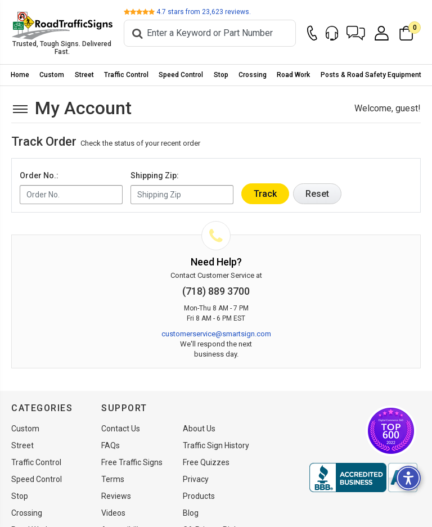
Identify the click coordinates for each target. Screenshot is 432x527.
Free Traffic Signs (132, 462)
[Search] (210, 33)
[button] (355, 33)
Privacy (196, 479)
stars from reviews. (203, 12)
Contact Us (120, 428)
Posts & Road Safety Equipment (371, 75)
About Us (199, 428)
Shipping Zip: (154, 175)
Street (84, 75)
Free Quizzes (206, 462)
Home (20, 75)
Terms (112, 479)
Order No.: (39, 175)
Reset (317, 193)
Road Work (293, 75)
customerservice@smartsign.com (216, 334)
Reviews (116, 496)
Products (199, 496)
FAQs (110, 445)
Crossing (252, 75)
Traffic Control (126, 75)
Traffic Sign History (216, 445)
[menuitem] (20, 75)
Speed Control (181, 75)
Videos (113, 512)
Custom (51, 75)
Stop (221, 75)
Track (265, 193)
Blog (191, 512)
